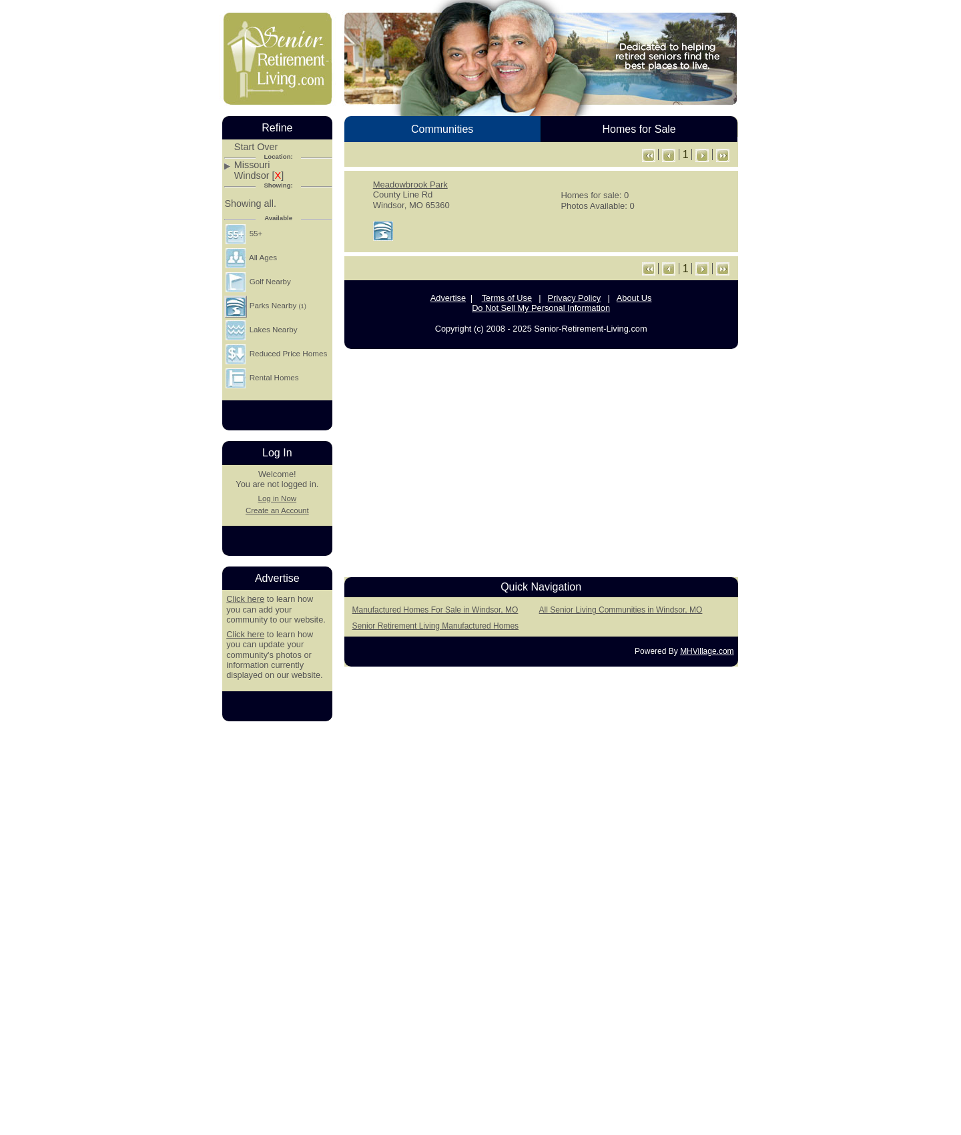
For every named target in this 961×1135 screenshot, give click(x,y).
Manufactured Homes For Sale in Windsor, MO (435, 610)
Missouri (252, 165)
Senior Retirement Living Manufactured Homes (435, 626)
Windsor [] (259, 176)
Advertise (448, 298)
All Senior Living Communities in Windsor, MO (621, 610)
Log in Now (277, 498)
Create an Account (277, 510)
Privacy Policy (574, 298)
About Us (634, 298)
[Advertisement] (541, 459)
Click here (245, 599)
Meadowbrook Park (410, 184)
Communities (442, 129)
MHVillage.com (706, 651)
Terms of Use (507, 298)
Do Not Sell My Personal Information (541, 308)
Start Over (256, 147)
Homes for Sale (638, 129)
